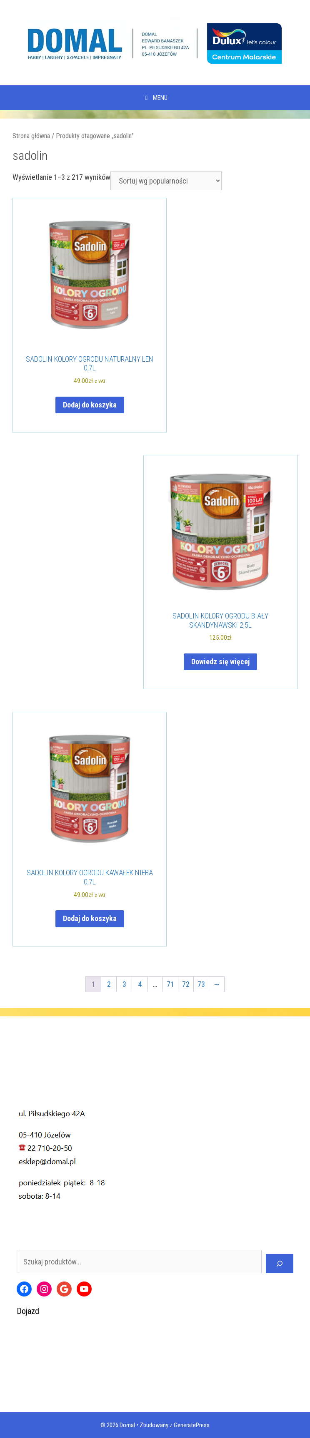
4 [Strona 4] (140, 984)
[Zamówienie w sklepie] (166, 180)
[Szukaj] (279, 1263)
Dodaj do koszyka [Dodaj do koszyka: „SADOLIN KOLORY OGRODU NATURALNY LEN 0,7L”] (90, 404)
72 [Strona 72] (186, 984)
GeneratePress (192, 1425)
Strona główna (31, 136)
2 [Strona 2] (109, 984)
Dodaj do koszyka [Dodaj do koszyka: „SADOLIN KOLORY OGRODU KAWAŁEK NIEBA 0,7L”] (90, 918)
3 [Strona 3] (124, 984)
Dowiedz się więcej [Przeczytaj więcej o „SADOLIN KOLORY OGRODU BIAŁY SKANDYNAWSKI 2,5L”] (220, 661)
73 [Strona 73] (201, 984)
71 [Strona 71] (170, 984)
